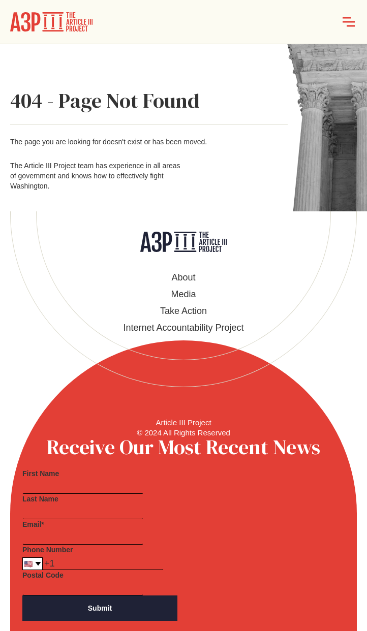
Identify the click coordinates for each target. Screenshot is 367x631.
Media (183, 294)
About (183, 277)
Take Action (183, 311)
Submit (100, 608)
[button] (349, 22)
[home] (51, 21)
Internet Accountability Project (183, 328)
